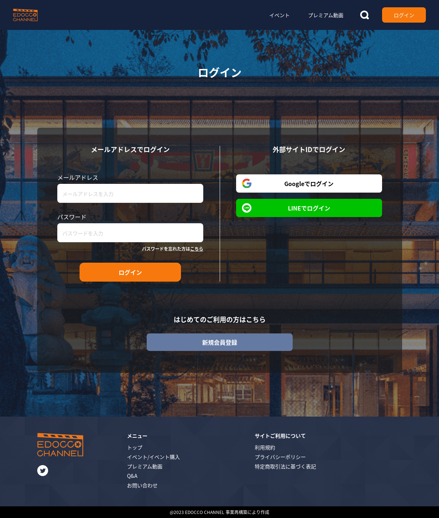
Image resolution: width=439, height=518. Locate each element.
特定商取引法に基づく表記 (285, 466)
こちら (196, 249)
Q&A (132, 475)
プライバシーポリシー (280, 456)
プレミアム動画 (144, 466)
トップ (134, 447)
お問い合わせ (142, 485)
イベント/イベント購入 (153, 456)
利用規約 (265, 447)
